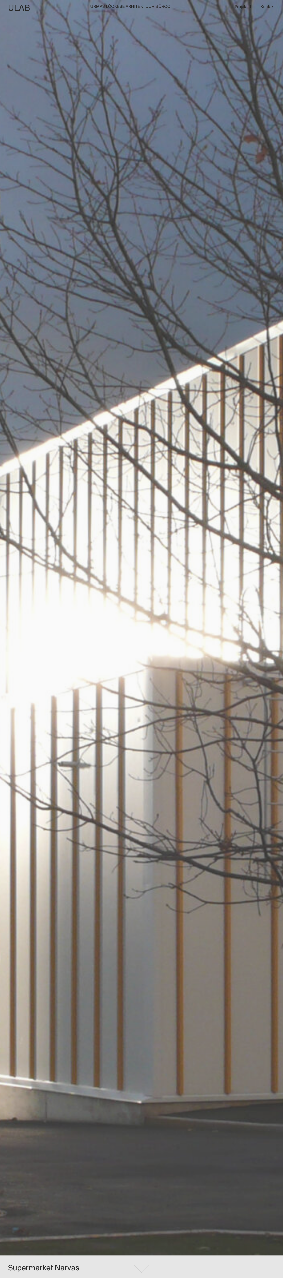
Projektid (243, 7)
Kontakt (267, 7)
